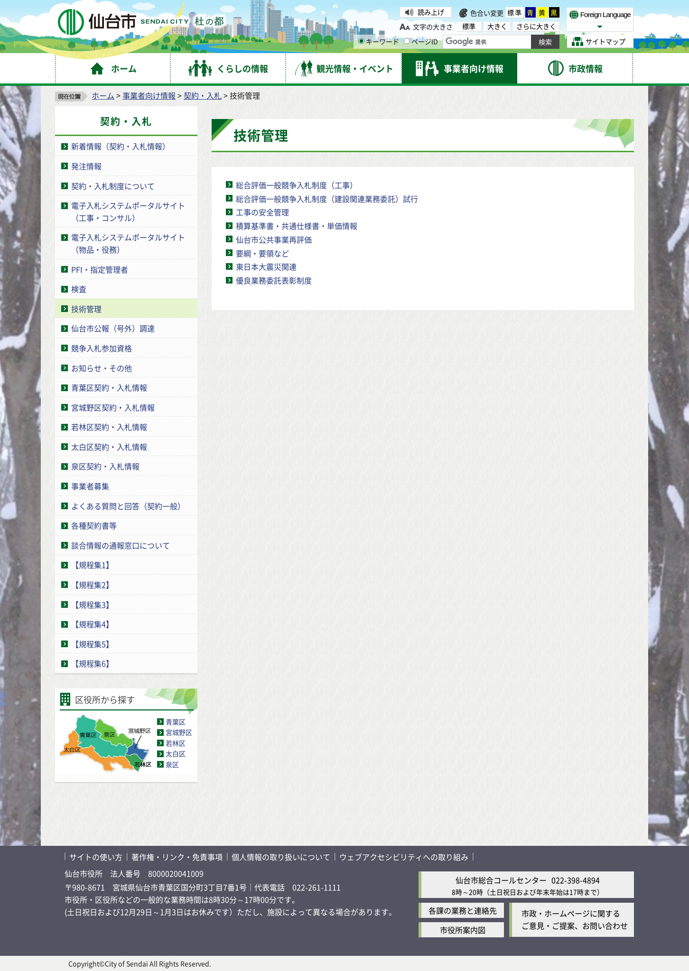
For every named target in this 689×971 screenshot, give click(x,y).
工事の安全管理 (262, 212)
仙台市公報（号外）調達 (113, 328)
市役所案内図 (462, 929)
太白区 (176, 753)
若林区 (176, 743)
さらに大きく (536, 26)
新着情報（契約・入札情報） (120, 146)
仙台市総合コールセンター (501, 880)
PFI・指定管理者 (99, 269)
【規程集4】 (92, 624)
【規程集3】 (92, 604)
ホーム (103, 95)
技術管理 (86, 308)
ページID (421, 41)
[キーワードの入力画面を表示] (361, 41)
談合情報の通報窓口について (120, 545)
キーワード (378, 41)
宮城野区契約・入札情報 (113, 407)
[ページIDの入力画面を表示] (407, 41)
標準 (514, 12)
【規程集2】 (92, 584)
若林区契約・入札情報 (109, 426)
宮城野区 (179, 732)
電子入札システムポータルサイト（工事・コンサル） (128, 211)
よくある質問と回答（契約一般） (128, 506)
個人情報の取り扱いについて (281, 856)
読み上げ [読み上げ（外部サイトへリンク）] (431, 12)
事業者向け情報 (149, 95)
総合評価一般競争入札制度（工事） (296, 185)
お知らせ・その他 (101, 368)
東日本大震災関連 (266, 266)
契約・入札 (203, 95)
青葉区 (176, 721)
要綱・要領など (262, 253)
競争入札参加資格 (101, 348)
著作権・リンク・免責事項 (177, 856)
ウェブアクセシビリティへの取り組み (403, 856)
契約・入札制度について (113, 186)
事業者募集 (90, 486)
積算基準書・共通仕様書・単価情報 (296, 225)
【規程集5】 (92, 644)
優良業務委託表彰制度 (274, 280)
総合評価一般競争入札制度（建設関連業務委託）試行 (327, 198)
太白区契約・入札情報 (109, 446)
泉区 (172, 764)
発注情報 (86, 166)
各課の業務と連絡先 (462, 910)
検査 (78, 288)
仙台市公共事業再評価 (274, 239)
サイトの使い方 (95, 856)
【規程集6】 (92, 663)
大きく (497, 26)
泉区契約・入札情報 (105, 466)
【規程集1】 (92, 564)
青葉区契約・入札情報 (109, 387)
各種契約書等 (94, 525)
